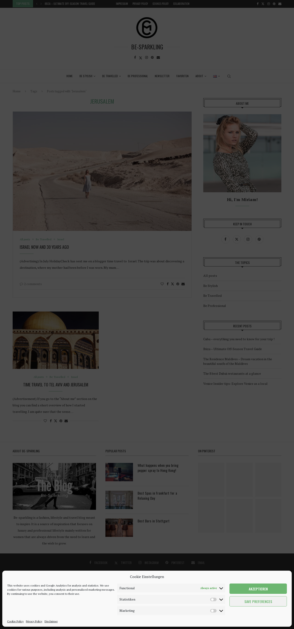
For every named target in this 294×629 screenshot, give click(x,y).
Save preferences (258, 601)
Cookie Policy (15, 621)
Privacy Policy (34, 621)
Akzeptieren (258, 588)
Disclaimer (51, 621)
